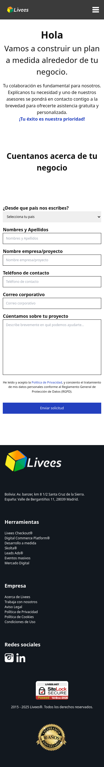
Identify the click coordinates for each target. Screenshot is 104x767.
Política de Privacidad (47, 382)
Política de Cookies (19, 616)
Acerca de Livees (18, 597)
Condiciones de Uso (20, 621)
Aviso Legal (13, 607)
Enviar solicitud (52, 408)
